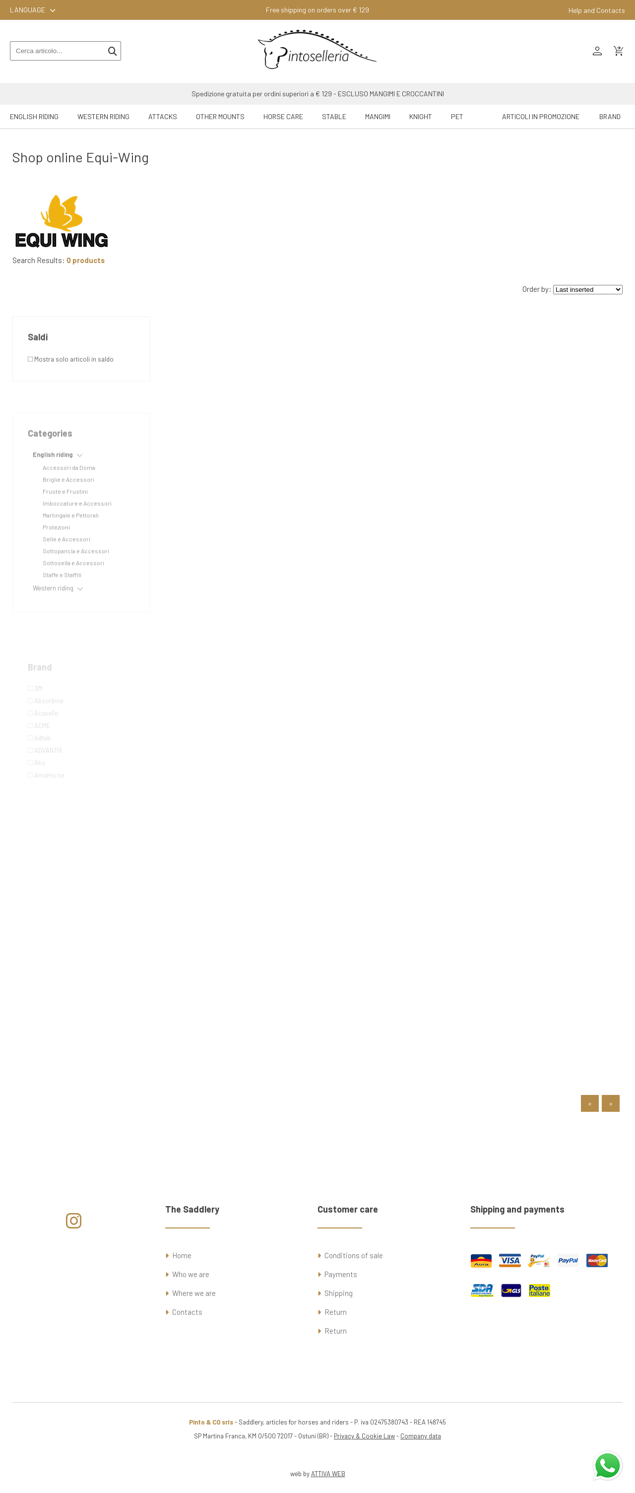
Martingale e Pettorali (71, 538)
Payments (340, 1274)
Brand (610, 116)
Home (181, 1255)
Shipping (338, 1293)
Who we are (190, 1274)
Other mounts (220, 116)
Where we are (194, 1293)
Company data (420, 1436)
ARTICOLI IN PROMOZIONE (540, 116)
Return (335, 1311)
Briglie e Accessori (68, 502)
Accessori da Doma (69, 490)
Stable (334, 116)
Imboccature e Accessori (77, 526)
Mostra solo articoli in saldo (71, 383)
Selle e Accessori (66, 562)
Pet (457, 116)
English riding (34, 116)
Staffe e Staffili (62, 598)
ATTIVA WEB (328, 1474)
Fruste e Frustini (65, 514)
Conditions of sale (353, 1255)
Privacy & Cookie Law (364, 1436)
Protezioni (56, 550)
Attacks (162, 116)
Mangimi (377, 116)
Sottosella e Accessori (73, 586)
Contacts (187, 1311)
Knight (420, 116)
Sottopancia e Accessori (76, 574)
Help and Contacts (597, 10)
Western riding (103, 116)
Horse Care (283, 116)
